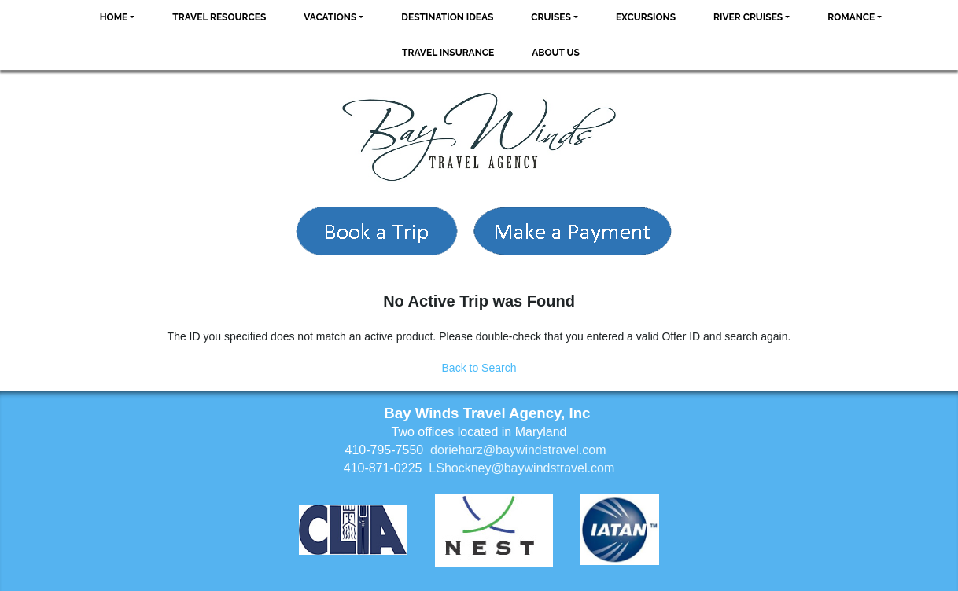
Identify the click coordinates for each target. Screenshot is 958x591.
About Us (556, 52)
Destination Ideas (447, 17)
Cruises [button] (551, 17)
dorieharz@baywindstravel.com (518, 450)
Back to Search (479, 368)
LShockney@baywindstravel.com (521, 468)
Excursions (646, 17)
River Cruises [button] (748, 17)
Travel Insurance (448, 52)
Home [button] (114, 17)
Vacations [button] (330, 17)
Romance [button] (851, 17)
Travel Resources (219, 17)
